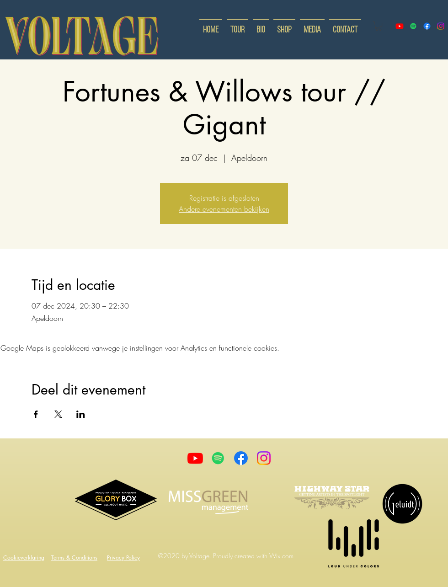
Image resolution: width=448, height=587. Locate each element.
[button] (378, 26)
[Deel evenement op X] (58, 414)
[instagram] (440, 26)
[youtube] (399, 26)
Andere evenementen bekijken (224, 209)
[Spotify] (413, 26)
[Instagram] (264, 458)
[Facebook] (241, 458)
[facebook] (427, 26)
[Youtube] (195, 458)
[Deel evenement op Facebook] (36, 414)
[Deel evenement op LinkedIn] (80, 414)
